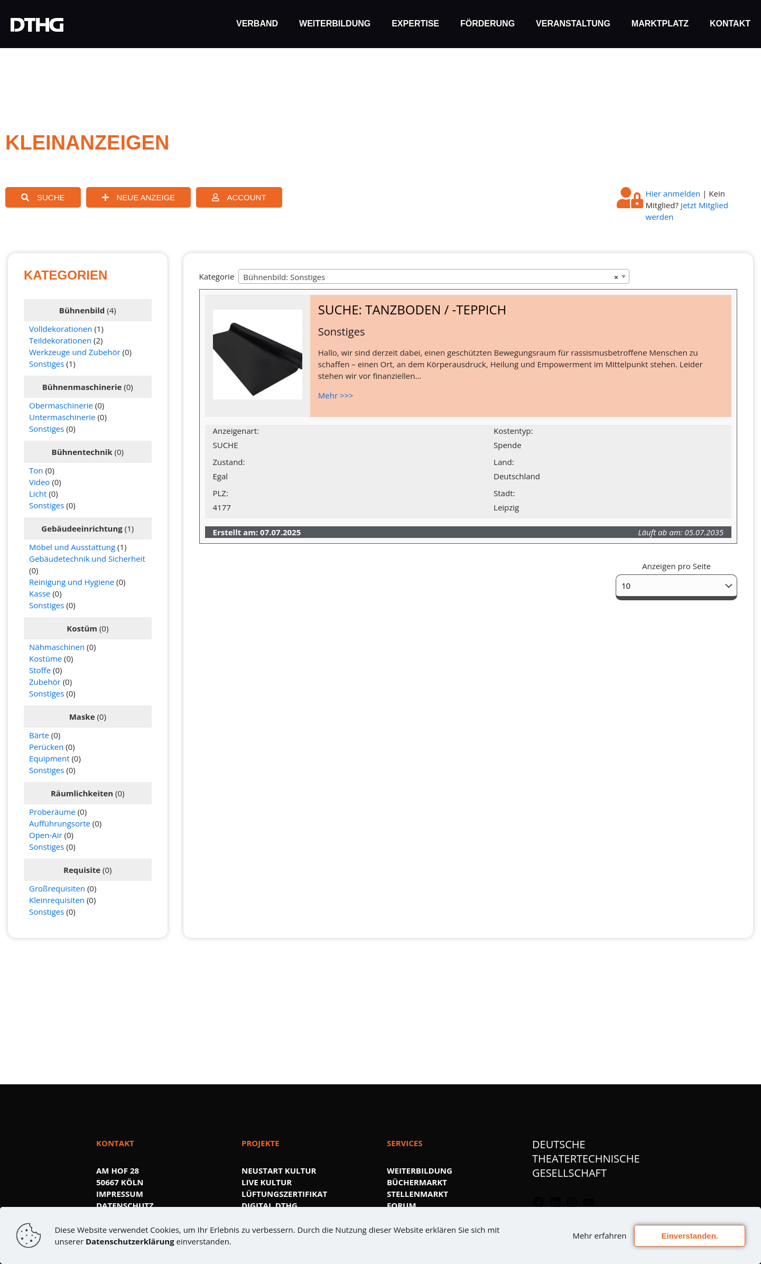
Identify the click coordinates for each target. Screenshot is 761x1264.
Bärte (39, 735)
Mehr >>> (336, 395)
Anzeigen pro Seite (676, 566)
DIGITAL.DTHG (270, 1205)
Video (39, 482)
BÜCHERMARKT (417, 1182)
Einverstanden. (689, 1235)
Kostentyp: (513, 430)
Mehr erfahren (599, 1235)
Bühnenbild (82, 310)
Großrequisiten (57, 888)
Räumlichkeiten (82, 793)
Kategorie (217, 276)
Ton (36, 470)
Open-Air (45, 835)
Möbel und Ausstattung (72, 547)
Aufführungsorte (59, 823)
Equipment (49, 758)
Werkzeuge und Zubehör (74, 352)
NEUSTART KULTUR (279, 1170)
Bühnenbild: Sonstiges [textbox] (430, 276)
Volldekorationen (60, 328)
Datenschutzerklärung (130, 1241)
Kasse (39, 593)
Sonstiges (46, 363)
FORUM (401, 1205)
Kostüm (82, 628)
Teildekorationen (60, 340)
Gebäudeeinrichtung (81, 528)
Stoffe (40, 670)
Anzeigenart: (236, 430)
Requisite (81, 870)
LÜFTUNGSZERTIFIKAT (284, 1193)
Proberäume (52, 811)
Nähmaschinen (57, 647)
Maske (82, 716)
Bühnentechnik (82, 452)
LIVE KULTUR (267, 1182)
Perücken (46, 746)
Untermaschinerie (62, 417)
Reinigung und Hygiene (71, 582)
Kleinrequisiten (57, 900)
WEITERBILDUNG (419, 1170)
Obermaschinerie (61, 405)
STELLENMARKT (417, 1193)
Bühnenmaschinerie (82, 387)
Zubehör (45, 681)
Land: (504, 462)
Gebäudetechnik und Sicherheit (87, 558)
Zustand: (229, 462)
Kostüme (45, 658)
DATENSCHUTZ (125, 1205)
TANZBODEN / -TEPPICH (435, 309)
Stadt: (504, 493)
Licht (38, 493)
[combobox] (433, 276)
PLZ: (220, 493)
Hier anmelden (673, 193)
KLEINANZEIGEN (87, 143)
